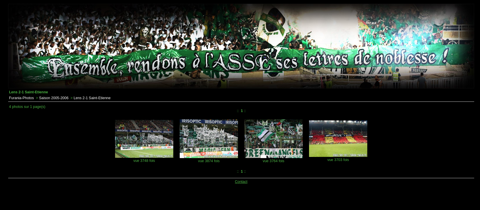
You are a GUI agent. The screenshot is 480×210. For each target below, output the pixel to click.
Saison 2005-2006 (53, 98)
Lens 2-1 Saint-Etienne (92, 98)
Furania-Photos (21, 98)
